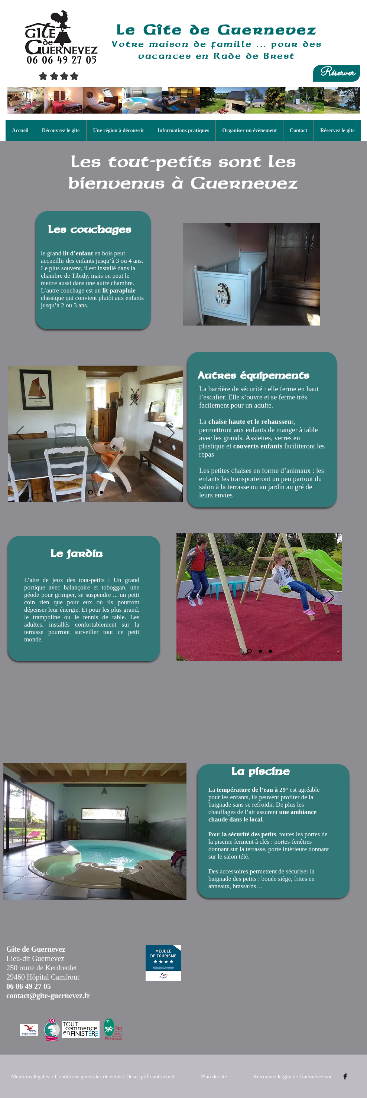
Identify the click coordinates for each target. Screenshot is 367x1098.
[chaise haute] (90, 492)
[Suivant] (171, 433)
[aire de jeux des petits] (260, 651)
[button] (60, 130)
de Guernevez (253, 30)
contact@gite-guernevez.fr (48, 995)
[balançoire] (270, 651)
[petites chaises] (101, 492)
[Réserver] (336, 73)
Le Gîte (153, 29)
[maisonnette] (249, 651)
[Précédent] (20, 433)
